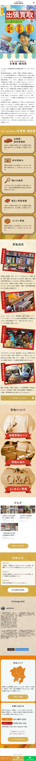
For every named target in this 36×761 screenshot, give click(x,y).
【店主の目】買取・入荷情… (8, 521)
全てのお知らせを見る (18, 590)
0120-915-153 (19, 723)
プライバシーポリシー (18, 754)
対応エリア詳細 (18, 697)
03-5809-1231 (19, 719)
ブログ (26, 521)
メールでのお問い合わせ (18, 739)
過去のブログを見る (18, 546)
